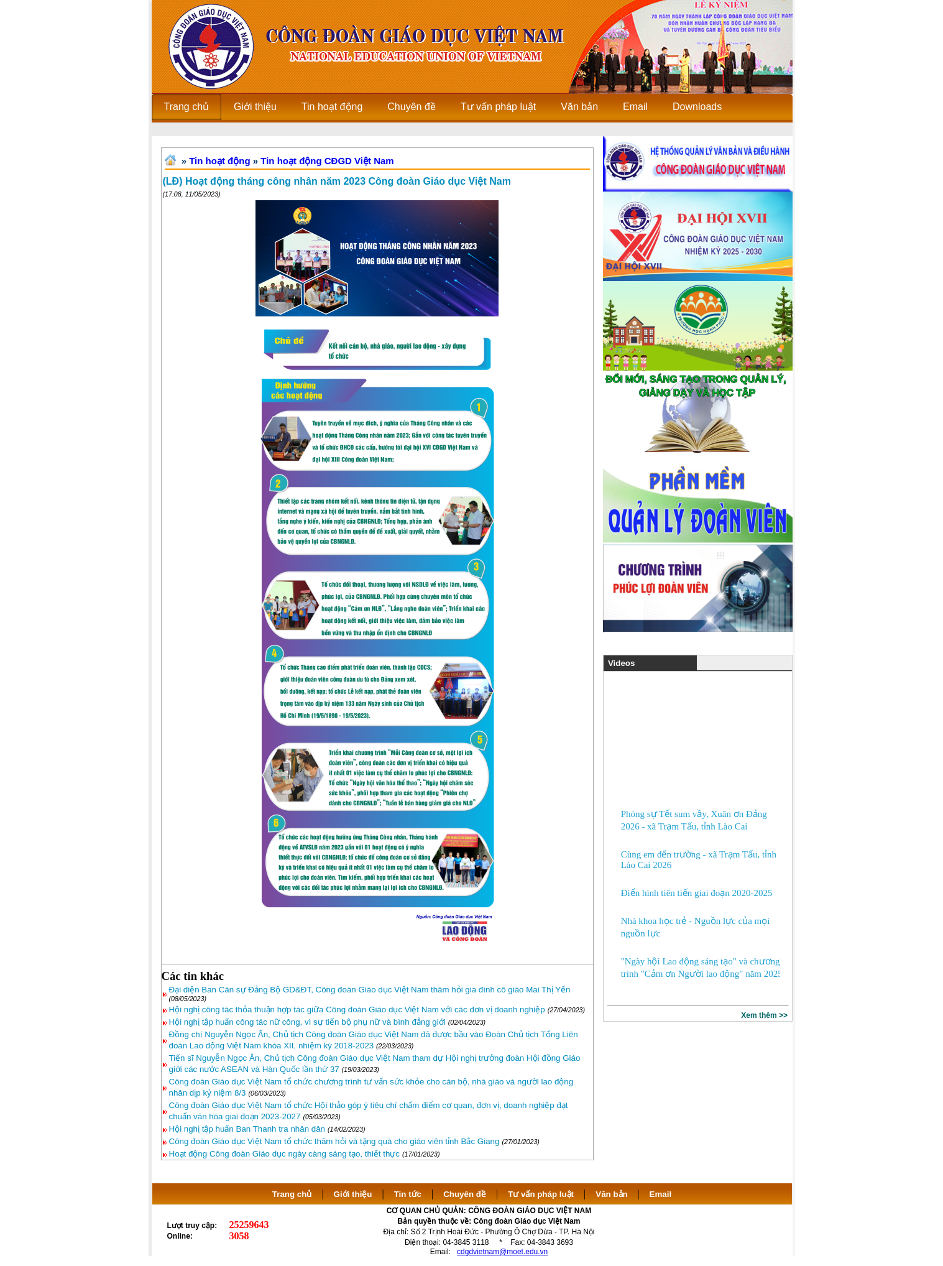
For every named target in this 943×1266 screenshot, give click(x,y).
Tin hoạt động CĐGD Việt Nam (326, 160)
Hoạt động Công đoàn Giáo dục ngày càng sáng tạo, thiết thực (284, 1153)
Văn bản (613, 1194)
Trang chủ (292, 1194)
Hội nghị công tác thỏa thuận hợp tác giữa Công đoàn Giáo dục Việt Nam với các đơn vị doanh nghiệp (357, 1009)
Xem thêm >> (764, 1015)
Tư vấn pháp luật (541, 1194)
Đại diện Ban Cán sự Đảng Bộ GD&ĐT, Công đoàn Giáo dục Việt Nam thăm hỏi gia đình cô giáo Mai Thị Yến (370, 989)
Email (661, 1194)
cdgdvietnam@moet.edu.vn (502, 1251)
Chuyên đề (464, 1194)
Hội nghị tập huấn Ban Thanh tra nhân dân (247, 1129)
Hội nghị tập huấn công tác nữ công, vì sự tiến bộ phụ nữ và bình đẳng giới (307, 1022)
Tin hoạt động (219, 160)
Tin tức (407, 1194)
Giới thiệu (353, 1194)
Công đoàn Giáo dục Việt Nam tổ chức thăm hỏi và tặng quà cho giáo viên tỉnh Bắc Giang (334, 1141)
